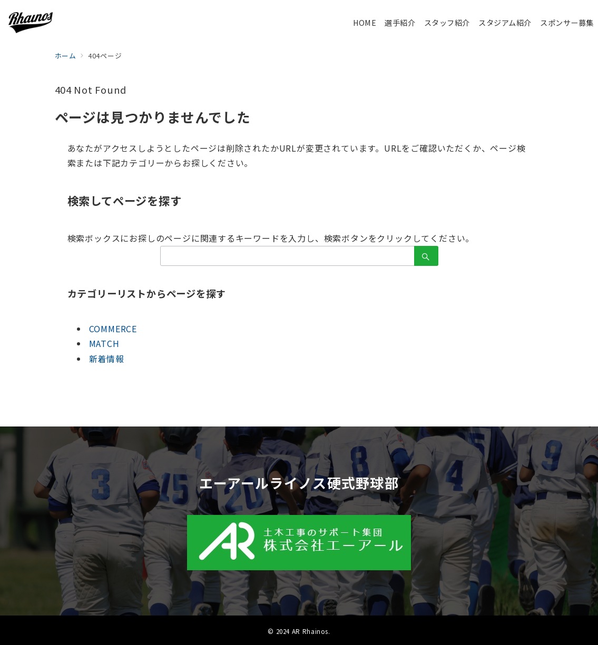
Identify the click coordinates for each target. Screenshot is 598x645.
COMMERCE (113, 328)
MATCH (104, 343)
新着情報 (106, 358)
